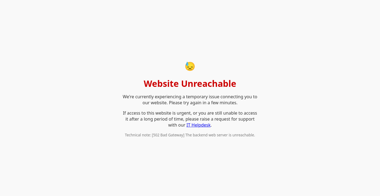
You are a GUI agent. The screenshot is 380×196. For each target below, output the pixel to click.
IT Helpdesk (198, 125)
